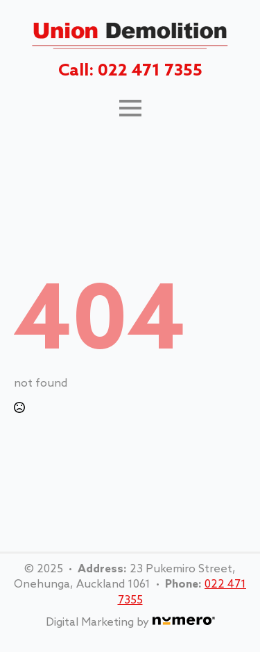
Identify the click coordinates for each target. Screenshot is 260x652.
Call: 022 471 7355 (130, 71)
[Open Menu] (130, 108)
